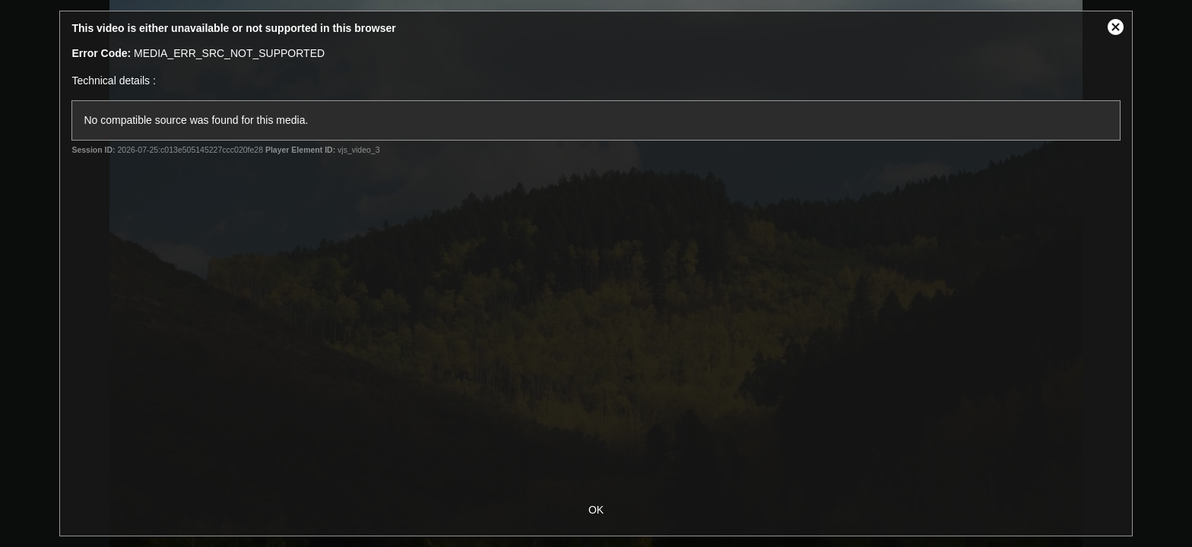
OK (596, 510)
